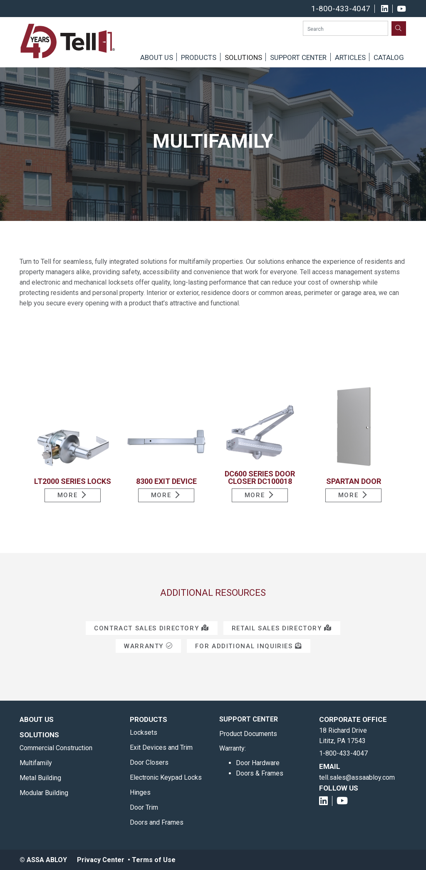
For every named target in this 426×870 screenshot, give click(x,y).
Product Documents (248, 734)
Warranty (148, 646)
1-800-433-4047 (340, 9)
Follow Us (338, 788)
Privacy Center (100, 860)
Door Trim (144, 807)
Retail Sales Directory (282, 628)
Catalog (389, 57)
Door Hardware (258, 763)
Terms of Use (154, 860)
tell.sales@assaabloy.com (357, 777)
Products (198, 57)
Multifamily (36, 763)
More (67, 495)
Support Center (298, 57)
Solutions (243, 57)
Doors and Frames (156, 822)
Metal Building (40, 778)
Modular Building (44, 793)
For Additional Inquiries (248, 646)
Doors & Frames (259, 773)
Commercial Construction (56, 748)
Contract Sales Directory (151, 628)
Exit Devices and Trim (161, 747)
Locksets (143, 732)
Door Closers (149, 762)
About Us (156, 57)
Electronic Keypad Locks (166, 777)
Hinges (140, 792)
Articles (350, 57)
